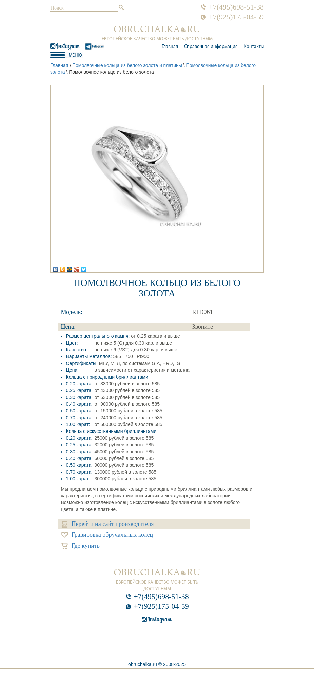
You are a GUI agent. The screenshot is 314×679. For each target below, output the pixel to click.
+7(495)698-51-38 (236, 7)
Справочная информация (211, 46)
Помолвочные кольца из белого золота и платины (127, 65)
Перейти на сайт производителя (108, 524)
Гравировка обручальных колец (107, 534)
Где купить (80, 545)
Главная (170, 46)
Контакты (254, 46)
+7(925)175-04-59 (236, 17)
